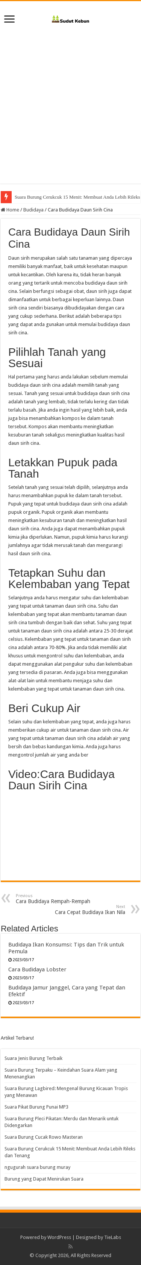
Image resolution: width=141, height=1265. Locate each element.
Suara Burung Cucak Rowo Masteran (51, 197)
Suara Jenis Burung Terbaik (33, 1058)
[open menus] (9, 20)
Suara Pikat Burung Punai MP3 (36, 1107)
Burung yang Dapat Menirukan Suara (44, 1179)
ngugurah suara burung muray (37, 1167)
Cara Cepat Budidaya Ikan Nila (86, 909)
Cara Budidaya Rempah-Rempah (54, 898)
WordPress (59, 1237)
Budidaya (33, 210)
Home (10, 210)
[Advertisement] (70, 101)
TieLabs (112, 1237)
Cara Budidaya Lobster (37, 969)
